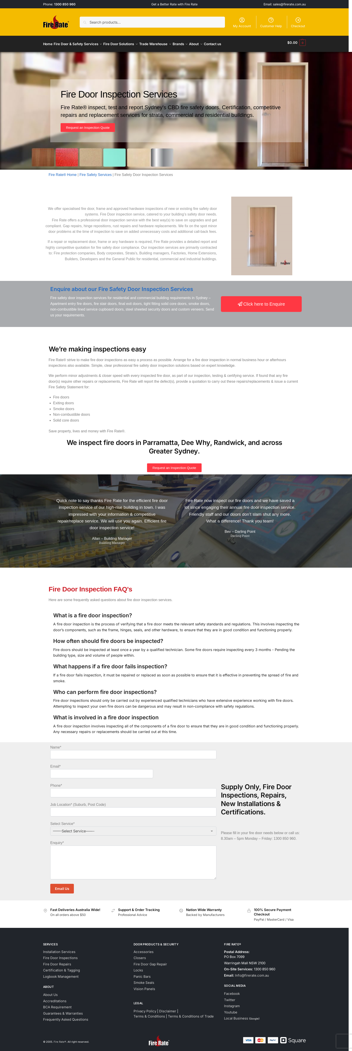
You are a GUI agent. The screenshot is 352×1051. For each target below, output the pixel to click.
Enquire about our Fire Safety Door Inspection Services (121, 286)
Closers (140, 955)
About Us (50, 992)
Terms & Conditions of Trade (191, 1013)
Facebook (232, 991)
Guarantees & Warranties (63, 1011)
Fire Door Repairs (57, 961)
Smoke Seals (144, 980)
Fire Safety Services (95, 172)
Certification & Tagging (61, 968)
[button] (296, 42)
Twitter (229, 997)
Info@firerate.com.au (252, 973)
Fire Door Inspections (60, 955)
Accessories (144, 949)
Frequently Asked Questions (65, 1017)
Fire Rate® (60, 1039)
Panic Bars (142, 974)
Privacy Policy (145, 1009)
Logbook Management (61, 974)
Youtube (230, 1009)
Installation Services (59, 949)
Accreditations (54, 998)
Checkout (298, 22)
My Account (242, 22)
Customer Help (271, 22)
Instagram (232, 1003)
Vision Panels (144, 986)
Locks (138, 968)
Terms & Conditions (149, 1013)
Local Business (236, 1016)
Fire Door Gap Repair (150, 961)
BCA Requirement (57, 1004)
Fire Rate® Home (63, 172)
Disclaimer (167, 1009)
